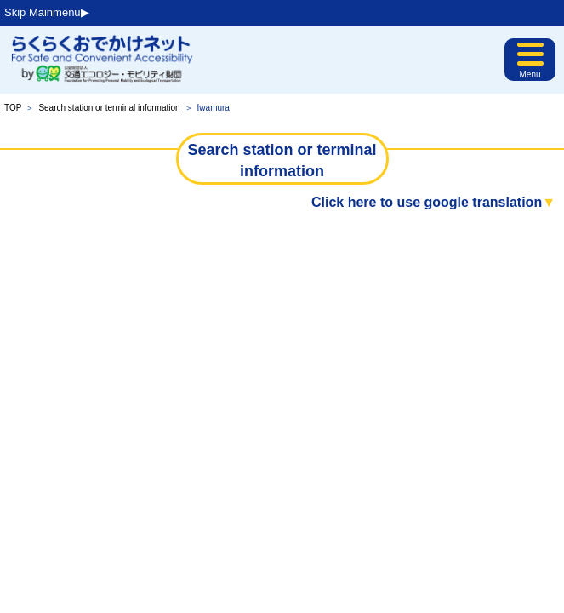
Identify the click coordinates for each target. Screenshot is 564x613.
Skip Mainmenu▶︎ (46, 12)
